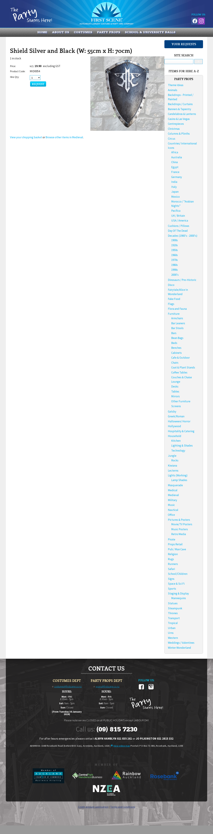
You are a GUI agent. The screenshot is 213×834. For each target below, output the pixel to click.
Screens (176, 406)
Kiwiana (172, 465)
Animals (172, 90)
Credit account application (93, 806)
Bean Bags (177, 338)
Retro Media (178, 534)
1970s (174, 260)
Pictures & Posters (179, 520)
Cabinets (176, 353)
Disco (171, 285)
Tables (175, 391)
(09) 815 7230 (116, 729)
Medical (172, 490)
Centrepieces (176, 124)
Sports (172, 588)
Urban (171, 628)
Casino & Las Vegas (179, 119)
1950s (174, 250)
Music (171, 505)
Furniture (174, 314)
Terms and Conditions (122, 806)
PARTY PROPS (108, 32)
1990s (174, 270)
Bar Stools (177, 328)
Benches (176, 348)
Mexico (175, 196)
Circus (171, 138)
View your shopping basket (26, 137)
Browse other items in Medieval (64, 137)
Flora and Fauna (177, 309)
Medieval (173, 495)
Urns (171, 633)
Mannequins (178, 598)
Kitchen (176, 441)
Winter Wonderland (179, 648)
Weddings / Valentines (181, 643)
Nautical (173, 510)
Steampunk (175, 608)
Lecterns (173, 470)
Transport (174, 618)
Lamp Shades (179, 480)
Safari (171, 569)
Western (173, 638)
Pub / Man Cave (177, 549)
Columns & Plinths (179, 133)
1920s (174, 245)
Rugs (171, 559)
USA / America (179, 220)
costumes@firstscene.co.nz (68, 686)
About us (60, 32)
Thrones (173, 613)
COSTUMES (83, 32)
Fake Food (174, 299)
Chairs (174, 362)
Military (172, 500)
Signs (171, 579)
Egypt (174, 167)
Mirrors (175, 396)
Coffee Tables (179, 372)
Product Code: (17, 71)
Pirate (171, 539)
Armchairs (177, 318)
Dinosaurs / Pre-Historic (182, 280)
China (174, 162)
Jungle (172, 456)
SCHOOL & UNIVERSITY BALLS (150, 32)
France (175, 172)
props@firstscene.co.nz (107, 686)
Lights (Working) (178, 475)
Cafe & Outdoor (180, 357)
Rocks (174, 460)
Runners (173, 564)
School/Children (177, 574)
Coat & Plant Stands (183, 367)
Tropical (173, 623)
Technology (178, 450)
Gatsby (172, 411)
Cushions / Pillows (178, 226)
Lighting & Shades (182, 445)
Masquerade (175, 485)
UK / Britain (178, 216)
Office (171, 515)
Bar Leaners (178, 323)
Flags (171, 304)
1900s (174, 240)
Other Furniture (180, 401)
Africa (174, 152)
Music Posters (179, 529)
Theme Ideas (175, 85)
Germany (176, 177)
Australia (176, 157)
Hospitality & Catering (181, 431)
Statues (173, 603)
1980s (174, 265)
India (174, 182)
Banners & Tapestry (179, 109)
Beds (174, 343)
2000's (175, 275)
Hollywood (174, 426)
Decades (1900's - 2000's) (182, 236)
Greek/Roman (176, 416)
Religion (173, 554)
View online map (121, 745)
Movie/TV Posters (181, 524)
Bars (173, 333)
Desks (174, 386)
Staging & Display (178, 593)
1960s (174, 255)
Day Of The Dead (178, 231)
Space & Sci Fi (176, 583)
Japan (175, 191)
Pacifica (175, 211)
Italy (174, 187)
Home (42, 32)
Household (174, 436)
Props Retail (175, 544)
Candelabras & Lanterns (182, 114)
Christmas (174, 129)
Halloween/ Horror (179, 421)
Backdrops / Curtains (180, 104)
